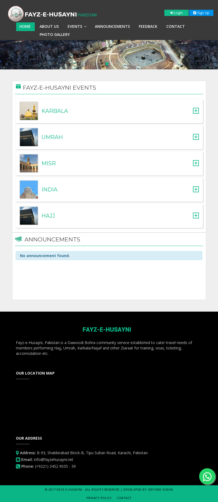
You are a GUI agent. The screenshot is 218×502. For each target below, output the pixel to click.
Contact (175, 26)
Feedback (148, 26)
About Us (49, 26)
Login (176, 12)
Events (77, 26)
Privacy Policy (99, 498)
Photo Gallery (55, 34)
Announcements (112, 26)
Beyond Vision (160, 489)
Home (25, 26)
